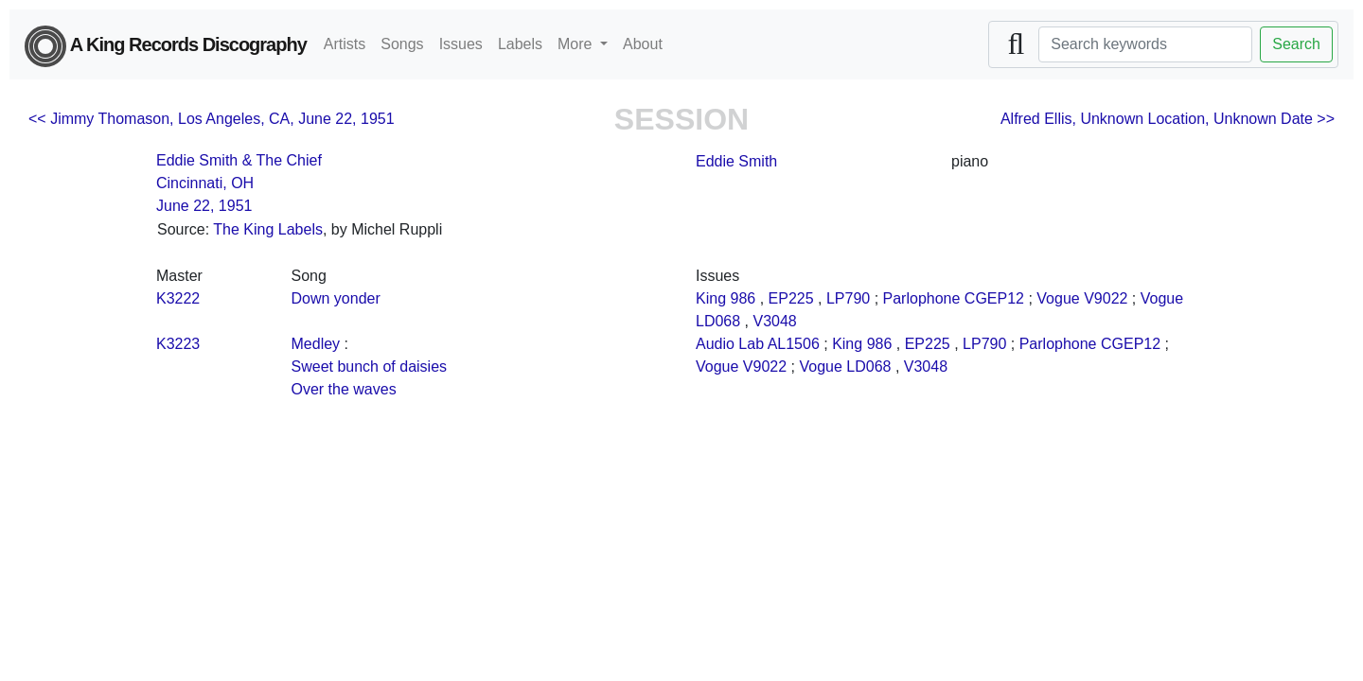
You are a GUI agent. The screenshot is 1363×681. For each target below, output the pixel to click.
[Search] (1145, 44)
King (711, 298)
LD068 (718, 321)
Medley (316, 344)
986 (742, 298)
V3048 (775, 321)
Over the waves (344, 389)
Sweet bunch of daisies (370, 366)
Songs (402, 44)
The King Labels (268, 229)
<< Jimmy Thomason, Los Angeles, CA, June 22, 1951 (211, 119)
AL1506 (794, 344)
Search (1296, 44)
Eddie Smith (736, 161)
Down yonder (336, 298)
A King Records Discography (166, 46)
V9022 (1105, 298)
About (643, 44)
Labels (520, 44)
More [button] (577, 44)
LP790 (848, 298)
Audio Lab (730, 344)
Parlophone (922, 298)
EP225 (791, 298)
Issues (461, 44)
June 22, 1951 (204, 206)
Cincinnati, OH (205, 183)
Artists (344, 44)
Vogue (1057, 298)
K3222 (178, 298)
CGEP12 (994, 298)
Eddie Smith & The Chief (239, 160)
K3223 (178, 344)
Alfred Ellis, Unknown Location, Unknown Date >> (1167, 119)
